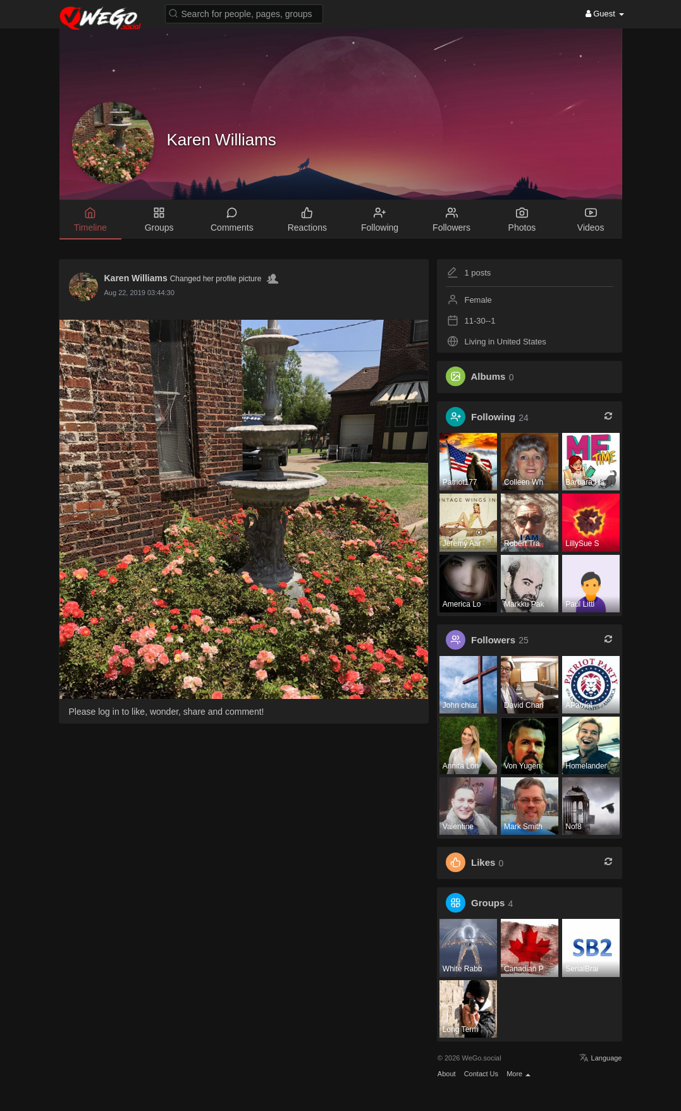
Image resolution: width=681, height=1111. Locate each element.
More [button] (518, 1074)
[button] (244, 13)
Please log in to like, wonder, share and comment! (166, 712)
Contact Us (481, 1074)
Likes (483, 863)
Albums (487, 377)
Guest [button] (605, 13)
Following (493, 417)
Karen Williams (221, 139)
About (447, 1074)
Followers (493, 639)
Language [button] (600, 1058)
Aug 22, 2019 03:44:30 (139, 292)
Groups (488, 903)
